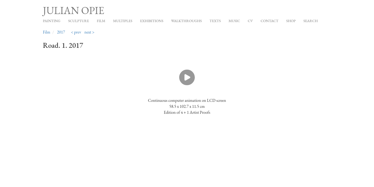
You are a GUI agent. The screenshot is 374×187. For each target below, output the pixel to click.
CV (250, 20)
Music (234, 20)
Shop (291, 20)
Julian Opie (73, 10)
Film (101, 20)
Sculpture (78, 20)
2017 (61, 32)
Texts (215, 20)
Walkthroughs (186, 20)
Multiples (122, 20)
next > (89, 32)
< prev (76, 32)
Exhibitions (151, 20)
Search (310, 20)
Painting (51, 20)
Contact (269, 20)
